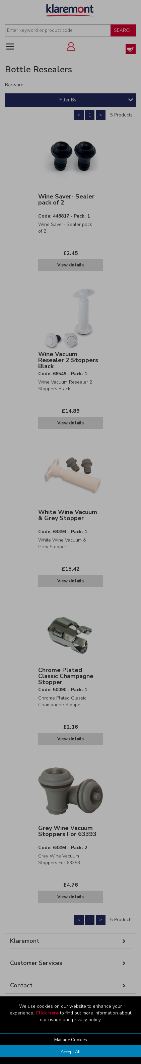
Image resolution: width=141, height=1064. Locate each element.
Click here (47, 1013)
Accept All (71, 1052)
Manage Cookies (70, 1040)
